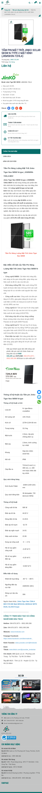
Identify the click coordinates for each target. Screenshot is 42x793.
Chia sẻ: (3, 108)
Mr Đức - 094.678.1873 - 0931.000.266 (19, 778)
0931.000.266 (19, 720)
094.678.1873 (11, 720)
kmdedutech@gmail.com (15, 723)
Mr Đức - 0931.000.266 (14, 756)
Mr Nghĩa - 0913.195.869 (14, 767)
